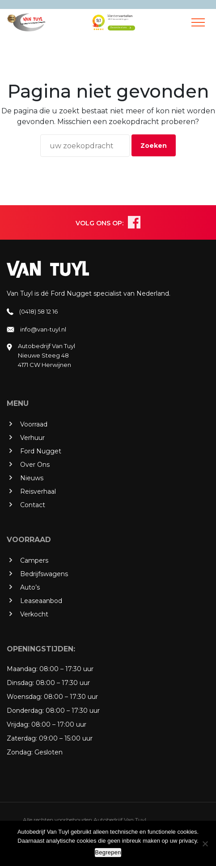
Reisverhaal (38, 491)
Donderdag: (25, 711)
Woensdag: (24, 697)
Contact (32, 505)
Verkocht (34, 614)
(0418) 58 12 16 (38, 311)
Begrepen (108, 852)
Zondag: (20, 752)
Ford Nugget (40, 451)
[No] (204, 843)
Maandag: (22, 669)
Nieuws (31, 478)
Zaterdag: (22, 738)
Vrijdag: (18, 724)
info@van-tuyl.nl (43, 329)
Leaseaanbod (41, 601)
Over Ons (35, 465)
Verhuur (32, 438)
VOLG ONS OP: (99, 223)
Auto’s (30, 587)
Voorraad (33, 424)
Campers (34, 560)
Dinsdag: (20, 683)
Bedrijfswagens (44, 574)
